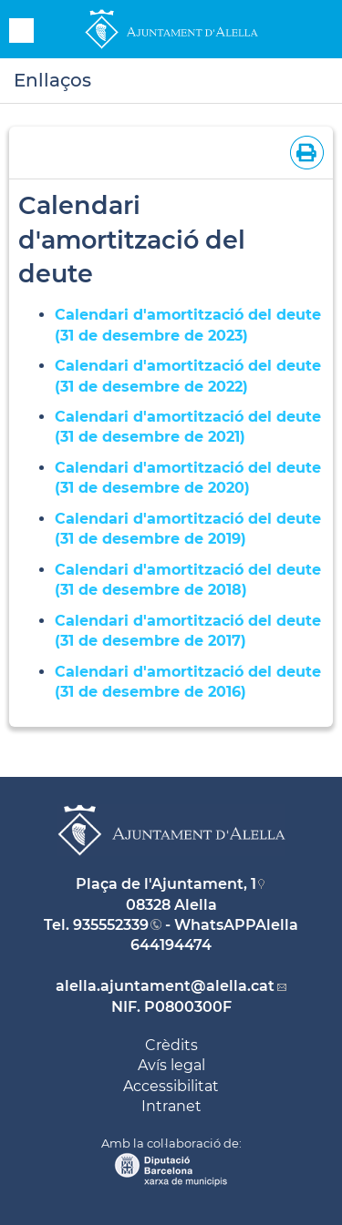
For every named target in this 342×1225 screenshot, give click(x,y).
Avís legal (171, 1065)
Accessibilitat (171, 1086)
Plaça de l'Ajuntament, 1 (166, 884)
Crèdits (171, 1045)
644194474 (171, 945)
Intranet (171, 1106)
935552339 (111, 925)
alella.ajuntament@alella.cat (165, 986)
